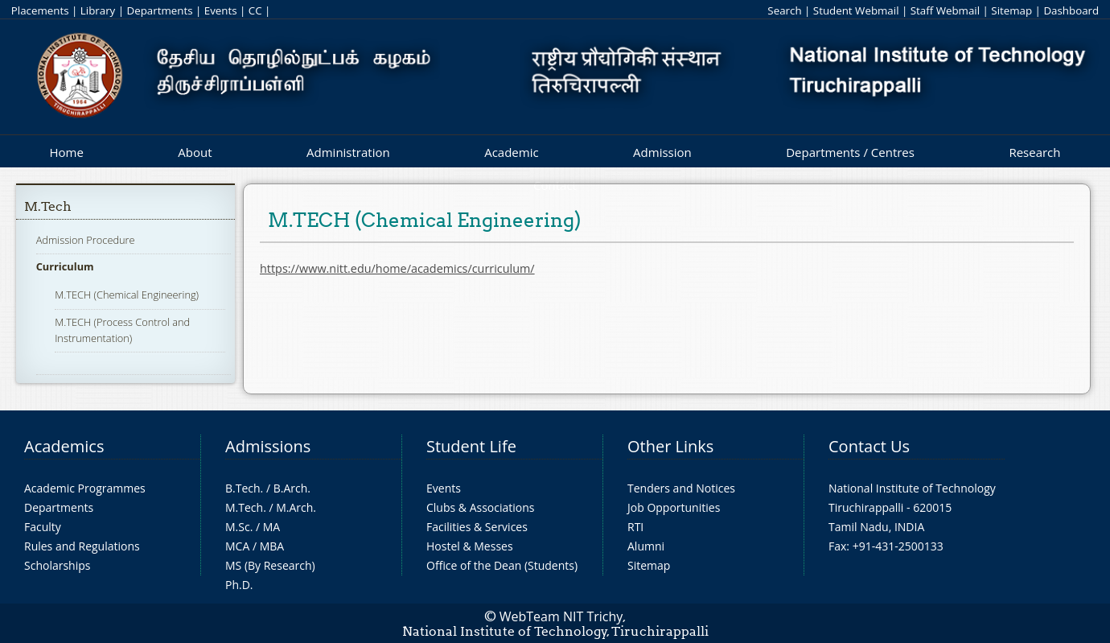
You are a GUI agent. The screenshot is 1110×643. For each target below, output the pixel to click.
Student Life (471, 446)
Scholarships (57, 565)
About (195, 152)
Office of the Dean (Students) (502, 565)
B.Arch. (291, 488)
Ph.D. (239, 584)
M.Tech (48, 206)
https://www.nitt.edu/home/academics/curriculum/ (397, 268)
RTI (635, 526)
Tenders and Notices (681, 488)
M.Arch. (296, 507)
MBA (272, 546)
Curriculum (65, 266)
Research (1034, 152)
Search (784, 10)
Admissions (267, 446)
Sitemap (1011, 10)
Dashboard (1071, 10)
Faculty (42, 526)
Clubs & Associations (480, 507)
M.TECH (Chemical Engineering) (127, 294)
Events (220, 10)
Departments (160, 10)
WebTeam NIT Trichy (561, 616)
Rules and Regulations (82, 546)
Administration (348, 152)
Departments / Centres (850, 152)
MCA (237, 546)
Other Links (670, 446)
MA (271, 526)
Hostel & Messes (469, 546)
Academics (64, 446)
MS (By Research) (270, 565)
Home (66, 152)
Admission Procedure (85, 240)
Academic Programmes (85, 488)
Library (97, 10)
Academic (511, 152)
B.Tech (243, 488)
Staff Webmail (945, 10)
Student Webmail (856, 10)
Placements (40, 10)
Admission (662, 152)
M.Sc (237, 526)
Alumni (645, 546)
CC (255, 10)
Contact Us (869, 446)
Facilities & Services (477, 526)
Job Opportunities (673, 507)
